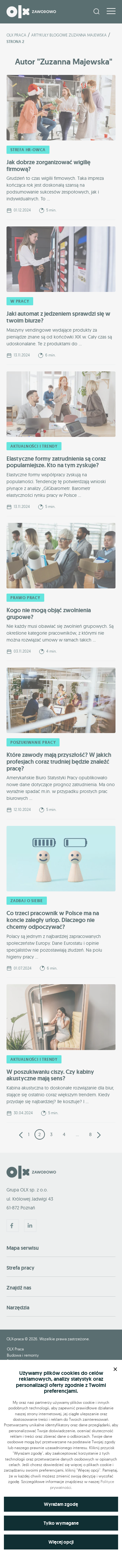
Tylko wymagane (61, 1523)
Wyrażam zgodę (61, 1504)
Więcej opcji (61, 1542)
